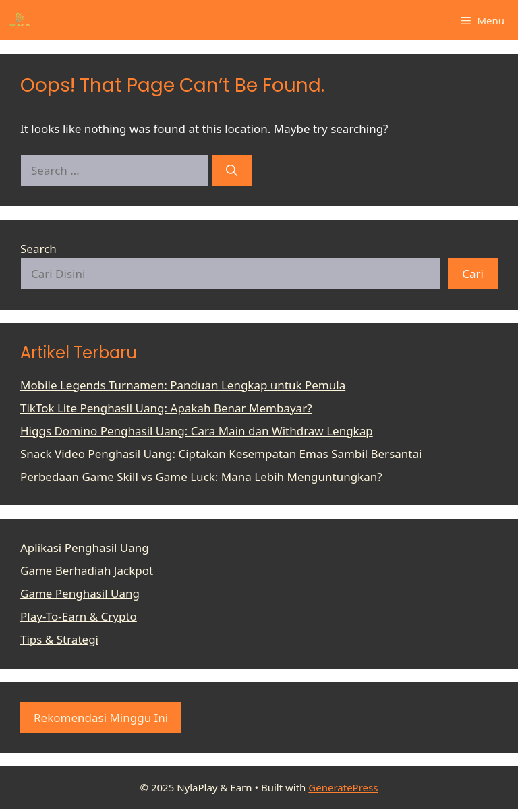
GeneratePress (343, 787)
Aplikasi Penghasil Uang (84, 547)
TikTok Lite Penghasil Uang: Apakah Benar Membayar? (166, 408)
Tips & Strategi (59, 639)
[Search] (232, 171)
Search (38, 248)
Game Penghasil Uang (80, 593)
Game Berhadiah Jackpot (86, 570)
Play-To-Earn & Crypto (78, 616)
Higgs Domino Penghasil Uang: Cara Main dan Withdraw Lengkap (196, 431)
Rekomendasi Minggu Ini (101, 717)
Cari (473, 273)
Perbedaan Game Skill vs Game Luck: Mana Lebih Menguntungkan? (201, 476)
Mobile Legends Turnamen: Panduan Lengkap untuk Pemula (182, 385)
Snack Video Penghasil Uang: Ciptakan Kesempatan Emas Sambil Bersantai (221, 454)
